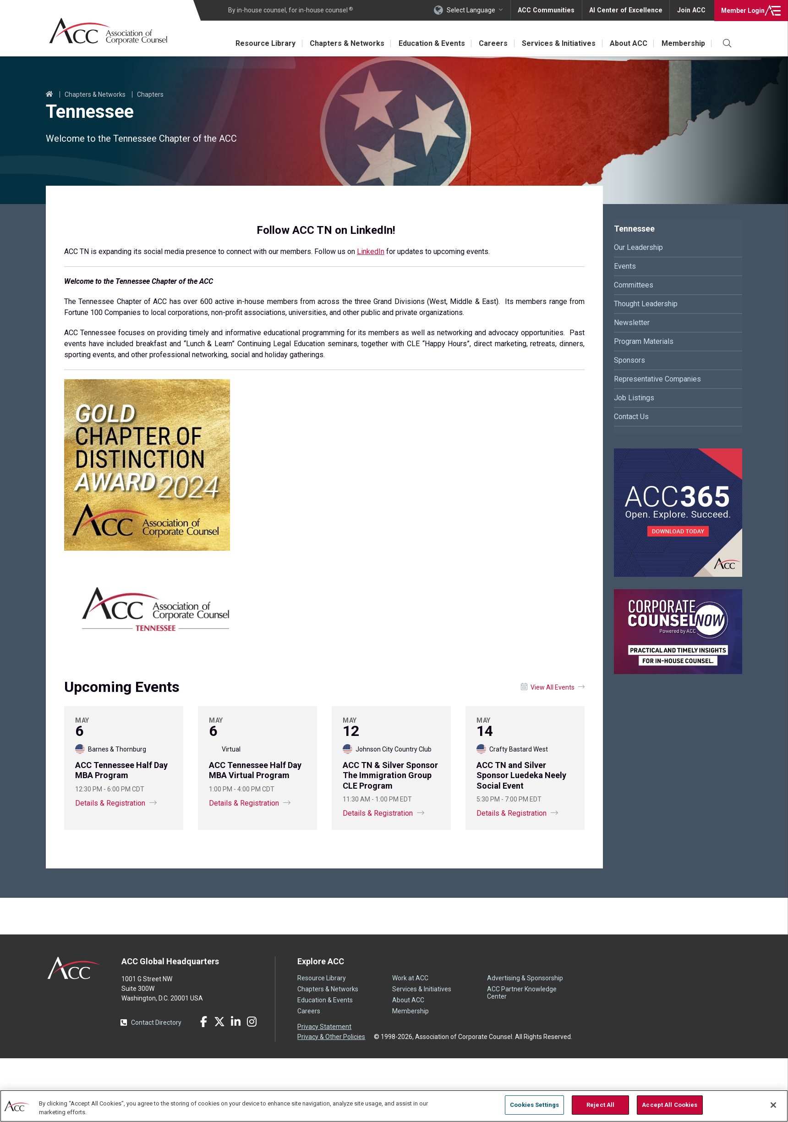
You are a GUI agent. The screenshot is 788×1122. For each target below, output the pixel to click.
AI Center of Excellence (627, 10)
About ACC (628, 43)
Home (49, 94)
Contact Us (631, 416)
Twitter (219, 1021)
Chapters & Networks (344, 43)
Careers (492, 43)
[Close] (773, 1105)
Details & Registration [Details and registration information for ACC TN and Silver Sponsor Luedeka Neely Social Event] (511, 813)
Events (625, 266)
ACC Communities (549, 10)
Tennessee (634, 228)
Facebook (203, 1021)
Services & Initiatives (558, 43)
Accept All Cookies (669, 1104)
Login (742, 10)
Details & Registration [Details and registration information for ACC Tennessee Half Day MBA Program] (110, 803)
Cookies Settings (534, 1104)
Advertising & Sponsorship (525, 978)
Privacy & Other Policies (331, 1036)
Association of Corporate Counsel (109, 31)
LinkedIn (370, 251)
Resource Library (263, 43)
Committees (633, 285)
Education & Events (430, 43)
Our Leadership (638, 247)
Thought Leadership (646, 303)
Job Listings (634, 397)
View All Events (553, 687)
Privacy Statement (324, 1026)
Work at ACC (410, 978)
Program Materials (643, 341)
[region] (394, 1105)
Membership (683, 43)
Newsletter (632, 322)
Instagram (251, 1021)
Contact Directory (156, 1022)
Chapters (150, 94)
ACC (74, 967)
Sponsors (629, 360)
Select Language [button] (474, 10)
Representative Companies (657, 379)
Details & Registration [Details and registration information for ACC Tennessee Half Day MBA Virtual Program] (244, 803)
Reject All (600, 1104)
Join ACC (691, 10)
